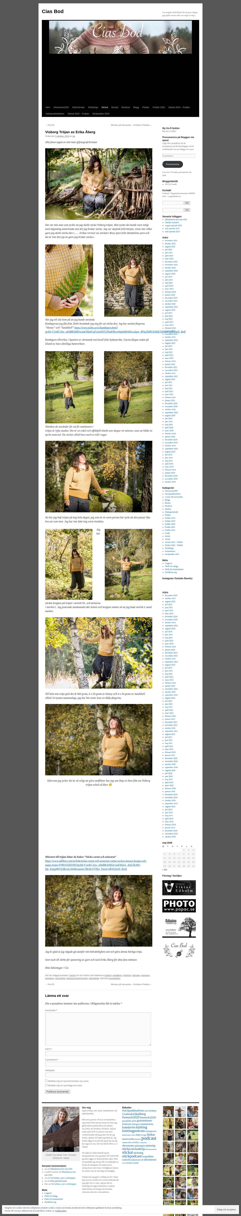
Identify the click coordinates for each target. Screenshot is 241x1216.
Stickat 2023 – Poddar (179, 107)
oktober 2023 (170, 304)
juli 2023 (168, 313)
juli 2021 (168, 382)
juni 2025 (169, 252)
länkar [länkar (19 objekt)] (151, 1134)
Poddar (145, 107)
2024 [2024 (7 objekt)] (146, 1111)
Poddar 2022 (159, 107)
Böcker (168, 503)
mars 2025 (169, 259)
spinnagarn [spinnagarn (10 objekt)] (140, 1145)
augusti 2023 (170, 310)
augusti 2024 (170, 274)
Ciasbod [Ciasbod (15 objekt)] (127, 1114)
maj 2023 (169, 319)
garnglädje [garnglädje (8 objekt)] (126, 1121)
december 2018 (171, 476)
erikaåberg (117, 975)
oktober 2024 (170, 268)
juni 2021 (169, 385)
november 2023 (171, 301)
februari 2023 (170, 328)
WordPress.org (171, 572)
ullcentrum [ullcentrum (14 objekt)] (150, 1159)
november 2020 (171, 406)
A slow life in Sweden (174, 497)
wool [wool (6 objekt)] (124, 1163)
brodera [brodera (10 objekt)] (152, 1110)
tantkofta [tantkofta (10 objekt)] (126, 1159)
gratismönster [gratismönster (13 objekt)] (144, 1120)
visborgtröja (94, 978)
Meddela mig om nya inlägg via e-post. (65, 1085)
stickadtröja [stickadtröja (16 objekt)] (138, 1149)
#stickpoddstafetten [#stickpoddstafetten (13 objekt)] (133, 1110)
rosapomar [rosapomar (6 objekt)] (143, 1142)
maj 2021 (169, 388)
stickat (72, 975)
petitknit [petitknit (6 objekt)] (138, 1139)
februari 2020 (170, 433)
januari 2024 (170, 295)
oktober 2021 (170, 373)
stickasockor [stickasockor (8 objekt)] (151, 1149)
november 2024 (171, 265)
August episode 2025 (173, 225)
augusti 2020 (170, 415)
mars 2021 (169, 394)
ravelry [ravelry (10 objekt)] (135, 1142)
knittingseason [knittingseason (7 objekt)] (150, 1131)
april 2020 (169, 427)
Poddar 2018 (170, 518)
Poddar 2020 (170, 524)
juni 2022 (169, 349)
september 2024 (171, 271)
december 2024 (171, 262)
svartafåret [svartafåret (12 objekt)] (147, 1156)
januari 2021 (170, 400)
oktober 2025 (170, 243)
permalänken (114, 978)
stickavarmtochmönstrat (77, 978)
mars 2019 (169, 467)
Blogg (136, 107)
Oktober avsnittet (172, 222)
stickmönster (170, 551)
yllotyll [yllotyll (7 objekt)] (129, 1163)
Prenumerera (172, 164)
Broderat (126, 107)
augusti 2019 (170, 452)
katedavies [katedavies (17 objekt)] (129, 1127)
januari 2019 (170, 473)
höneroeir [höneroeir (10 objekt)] (127, 1124)
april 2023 (169, 322)
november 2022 (171, 334)
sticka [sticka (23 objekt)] (126, 1149)
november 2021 (171, 370)
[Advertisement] (120, 79)
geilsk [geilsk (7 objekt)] (134, 1121)
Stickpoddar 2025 (100, 113)
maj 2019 (169, 461)
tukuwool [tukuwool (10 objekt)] (136, 1159)
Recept (114, 107)
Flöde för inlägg (171, 566)
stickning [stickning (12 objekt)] (138, 1152)
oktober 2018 (170, 482)
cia (73, 136)
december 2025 (171, 240)
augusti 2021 (170, 379)
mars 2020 (169, 430)
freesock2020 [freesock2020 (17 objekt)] (130, 1117)
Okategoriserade (171, 512)
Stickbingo (93, 107)
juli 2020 (168, 418)
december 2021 (171, 367)
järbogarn (145, 975)
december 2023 (171, 298)
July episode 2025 (172, 228)
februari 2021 (170, 397)
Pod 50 (49, 125)
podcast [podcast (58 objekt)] (148, 1138)
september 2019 (171, 448)
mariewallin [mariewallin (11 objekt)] (128, 1138)
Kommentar (51, 1010)
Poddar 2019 (170, 521)
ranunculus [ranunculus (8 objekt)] (127, 1142)
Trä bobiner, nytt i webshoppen (62, 1178)
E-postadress (51, 1060)
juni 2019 (169, 458)
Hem (48, 107)
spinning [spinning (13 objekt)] (150, 1145)
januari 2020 (170, 436)
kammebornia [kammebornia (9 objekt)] (147, 1124)
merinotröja (60, 978)
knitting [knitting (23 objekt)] (141, 1127)
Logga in (168, 563)
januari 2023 (170, 331)
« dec (164, 870)
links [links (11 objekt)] (138, 1134)
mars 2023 (169, 325)
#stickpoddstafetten (55, 113)
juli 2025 (168, 249)
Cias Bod (53, 11)
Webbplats (50, 1070)
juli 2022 (168, 346)
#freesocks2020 (61, 107)
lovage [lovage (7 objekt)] (143, 1135)
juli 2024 (168, 277)
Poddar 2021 (170, 527)
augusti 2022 (170, 343)
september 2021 (171, 376)
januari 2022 (170, 364)
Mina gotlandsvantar (58, 1181)
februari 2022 (170, 361)
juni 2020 (169, 421)
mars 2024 (169, 289)
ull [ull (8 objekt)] (142, 1160)
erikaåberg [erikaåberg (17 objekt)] (139, 1114)
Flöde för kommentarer (174, 569)
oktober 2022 (170, 337)
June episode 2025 (172, 231)
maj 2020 (169, 424)
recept (167, 533)
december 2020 (171, 403)
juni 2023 (169, 316)
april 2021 (169, 391)
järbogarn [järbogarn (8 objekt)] (136, 1124)
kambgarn (49, 978)
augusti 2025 (170, 246)
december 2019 (171, 439)
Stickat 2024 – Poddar (78, 113)
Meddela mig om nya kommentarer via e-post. (68, 1081)
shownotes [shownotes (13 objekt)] (128, 1145)
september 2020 (171, 412)
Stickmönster (78, 107)
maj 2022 (169, 352)
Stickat (104, 107)
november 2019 (171, 442)
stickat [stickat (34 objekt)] (127, 1152)
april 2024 (169, 286)
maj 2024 (169, 283)
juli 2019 (168, 455)
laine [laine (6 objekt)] (133, 1135)
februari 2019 (170, 470)
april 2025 (169, 255)
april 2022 (169, 355)
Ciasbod (107, 975)
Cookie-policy (61, 1211)
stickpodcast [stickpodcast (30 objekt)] (132, 1156)
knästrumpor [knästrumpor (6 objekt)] (126, 1135)
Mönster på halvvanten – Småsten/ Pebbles (131, 125)
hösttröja (127, 975)
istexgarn (136, 975)
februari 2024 (170, 292)
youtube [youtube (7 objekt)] (135, 1163)
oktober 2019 (170, 445)
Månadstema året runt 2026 (176, 219)
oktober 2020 (170, 409)
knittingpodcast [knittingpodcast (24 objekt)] (133, 1131)
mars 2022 (169, 358)
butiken (168, 509)
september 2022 (171, 340)
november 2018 (171, 479)
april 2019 (169, 464)
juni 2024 (169, 280)
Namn (48, 1049)
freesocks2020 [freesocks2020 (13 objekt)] (148, 1117)
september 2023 (171, 307)
